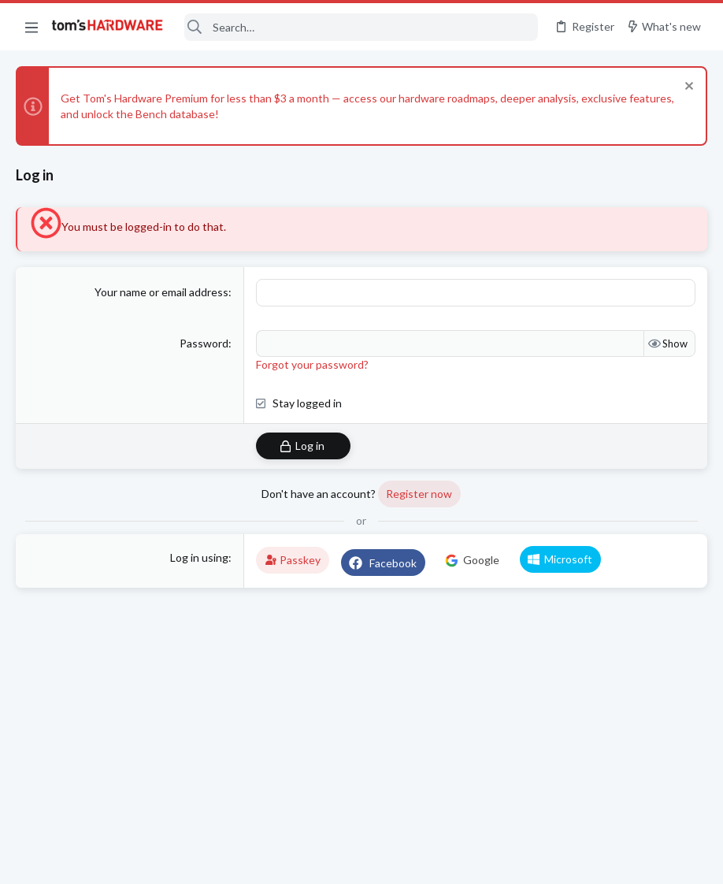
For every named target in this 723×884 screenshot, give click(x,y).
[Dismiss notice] (687, 88)
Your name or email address (161, 292)
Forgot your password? (312, 363)
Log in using (199, 556)
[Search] (361, 27)
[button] (31, 26)
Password (204, 342)
